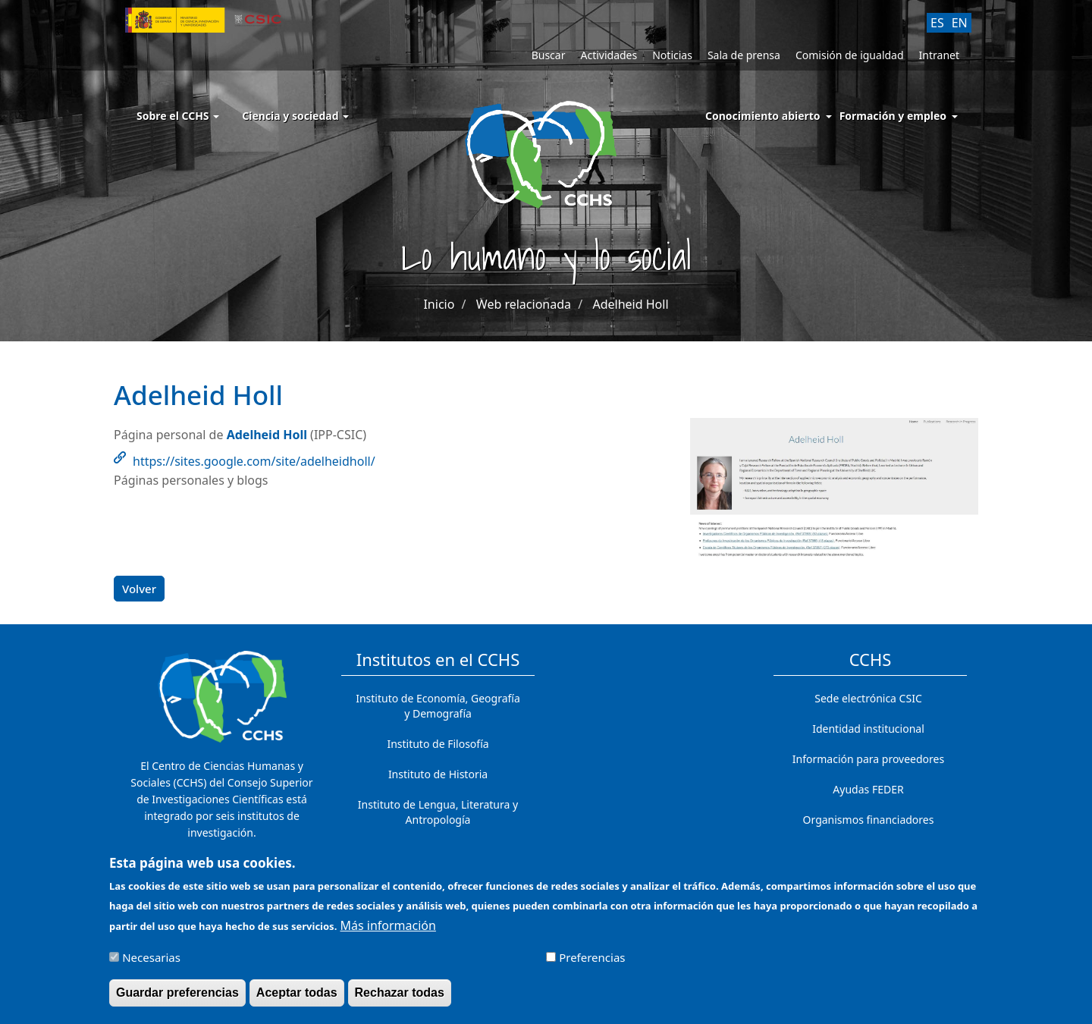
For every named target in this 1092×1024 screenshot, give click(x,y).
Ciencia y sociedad (295, 115)
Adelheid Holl (630, 304)
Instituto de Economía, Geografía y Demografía (438, 706)
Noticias (672, 55)
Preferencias (592, 964)
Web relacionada (523, 304)
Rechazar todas (399, 1000)
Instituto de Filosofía (437, 744)
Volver (139, 588)
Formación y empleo (892, 115)
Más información (387, 933)
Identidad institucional (868, 728)
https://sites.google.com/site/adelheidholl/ (254, 461)
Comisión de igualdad (849, 55)
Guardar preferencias (177, 1000)
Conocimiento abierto (763, 115)
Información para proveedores (868, 759)
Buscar (549, 55)
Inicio (438, 304)
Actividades (608, 55)
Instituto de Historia (438, 774)
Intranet (939, 55)
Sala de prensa (744, 55)
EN (960, 22)
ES (937, 22)
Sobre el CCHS (177, 115)
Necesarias (151, 964)
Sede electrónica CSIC (867, 698)
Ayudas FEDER (868, 789)
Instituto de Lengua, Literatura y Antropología (438, 812)
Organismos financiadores (868, 819)
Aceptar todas (296, 1000)
